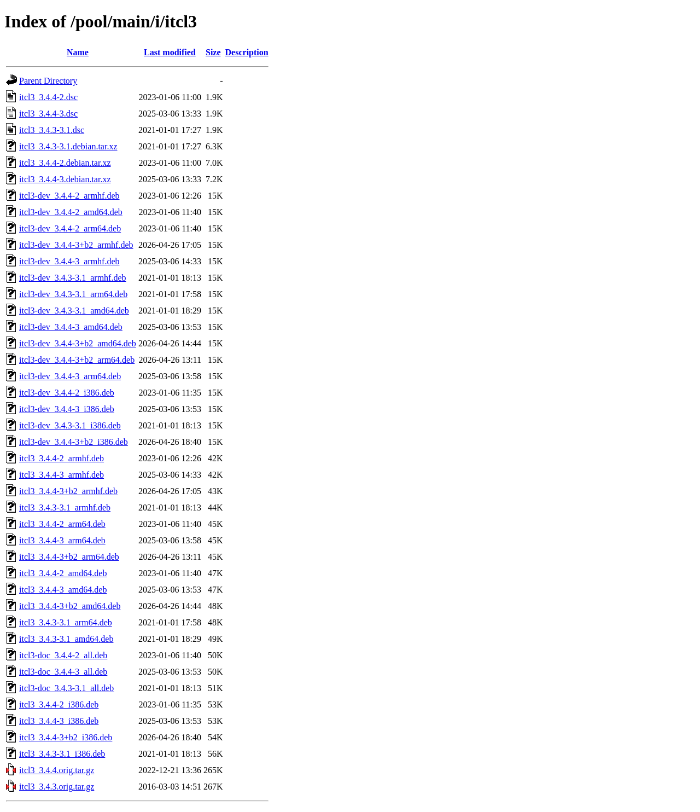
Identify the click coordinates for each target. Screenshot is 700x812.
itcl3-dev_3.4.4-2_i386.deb (66, 392)
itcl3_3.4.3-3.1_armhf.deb (64, 507)
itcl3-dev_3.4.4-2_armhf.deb (69, 195)
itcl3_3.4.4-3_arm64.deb (62, 540)
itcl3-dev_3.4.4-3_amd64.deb (70, 327)
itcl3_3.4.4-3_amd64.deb (63, 589)
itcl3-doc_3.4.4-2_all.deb (63, 655)
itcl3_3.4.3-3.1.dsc (51, 130)
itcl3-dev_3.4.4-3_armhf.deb (69, 261)
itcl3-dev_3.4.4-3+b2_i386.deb (73, 441)
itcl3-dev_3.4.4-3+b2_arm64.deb (77, 359)
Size (213, 52)
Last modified (170, 52)
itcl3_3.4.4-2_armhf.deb (61, 458)
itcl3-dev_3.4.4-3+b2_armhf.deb (76, 245)
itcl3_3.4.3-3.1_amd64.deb (66, 638)
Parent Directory (48, 80)
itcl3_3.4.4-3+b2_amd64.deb (69, 606)
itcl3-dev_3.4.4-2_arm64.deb (70, 228)
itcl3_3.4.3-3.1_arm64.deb (65, 622)
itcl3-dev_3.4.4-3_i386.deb (66, 409)
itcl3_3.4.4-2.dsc (48, 97)
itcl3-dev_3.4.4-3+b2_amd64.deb (77, 343)
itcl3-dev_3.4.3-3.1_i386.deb (70, 425)
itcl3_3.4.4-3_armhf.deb (61, 474)
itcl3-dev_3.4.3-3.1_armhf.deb (72, 277)
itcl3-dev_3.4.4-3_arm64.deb (70, 376)
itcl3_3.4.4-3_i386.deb (58, 721)
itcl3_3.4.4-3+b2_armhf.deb (68, 491)
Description (247, 52)
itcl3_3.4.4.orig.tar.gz (56, 770)
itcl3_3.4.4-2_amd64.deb (63, 573)
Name (78, 52)
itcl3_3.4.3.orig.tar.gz (56, 786)
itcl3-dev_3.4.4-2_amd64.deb (70, 212)
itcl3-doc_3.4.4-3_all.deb (63, 671)
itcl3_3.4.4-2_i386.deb (58, 704)
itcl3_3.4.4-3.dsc (48, 113)
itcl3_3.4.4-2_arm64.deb (62, 524)
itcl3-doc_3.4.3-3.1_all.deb (66, 688)
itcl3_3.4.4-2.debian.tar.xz (65, 162)
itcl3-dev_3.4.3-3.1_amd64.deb (74, 310)
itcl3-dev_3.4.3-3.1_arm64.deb (73, 294)
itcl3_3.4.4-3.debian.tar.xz (65, 179)
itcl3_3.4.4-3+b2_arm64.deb (69, 556)
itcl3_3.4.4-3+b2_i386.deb (65, 737)
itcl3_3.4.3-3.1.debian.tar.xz (68, 146)
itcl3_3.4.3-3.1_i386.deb (62, 753)
